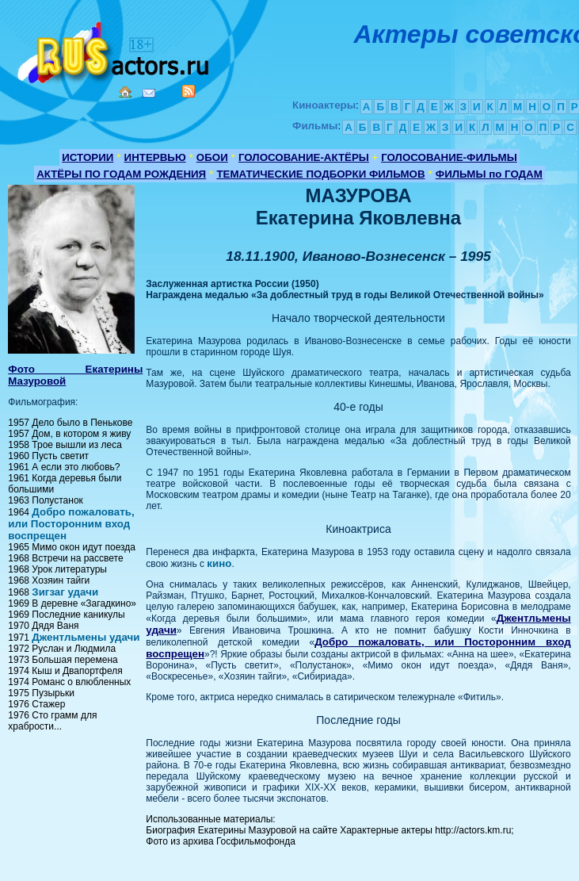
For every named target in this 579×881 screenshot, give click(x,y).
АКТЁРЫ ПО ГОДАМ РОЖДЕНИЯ (121, 174)
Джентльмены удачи (85, 637)
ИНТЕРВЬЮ (155, 157)
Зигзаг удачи (65, 592)
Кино (115, 49)
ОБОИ (212, 157)
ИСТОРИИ (87, 157)
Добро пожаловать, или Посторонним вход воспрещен (71, 524)
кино (219, 563)
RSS (188, 91)
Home (125, 92)
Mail (149, 93)
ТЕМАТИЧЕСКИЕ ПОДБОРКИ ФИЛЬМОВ (320, 174)
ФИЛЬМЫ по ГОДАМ (489, 174)
